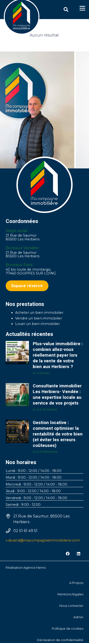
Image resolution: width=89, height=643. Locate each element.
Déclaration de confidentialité (60, 640)
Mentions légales (70, 594)
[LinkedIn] (78, 553)
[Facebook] (67, 553)
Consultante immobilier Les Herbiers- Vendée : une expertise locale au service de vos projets (57, 394)
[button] (66, 9)
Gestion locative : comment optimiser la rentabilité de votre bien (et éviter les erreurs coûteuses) (58, 434)
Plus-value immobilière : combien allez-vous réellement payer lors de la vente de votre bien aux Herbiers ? (58, 355)
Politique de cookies (67, 628)
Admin (78, 617)
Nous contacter (71, 606)
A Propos (76, 583)
